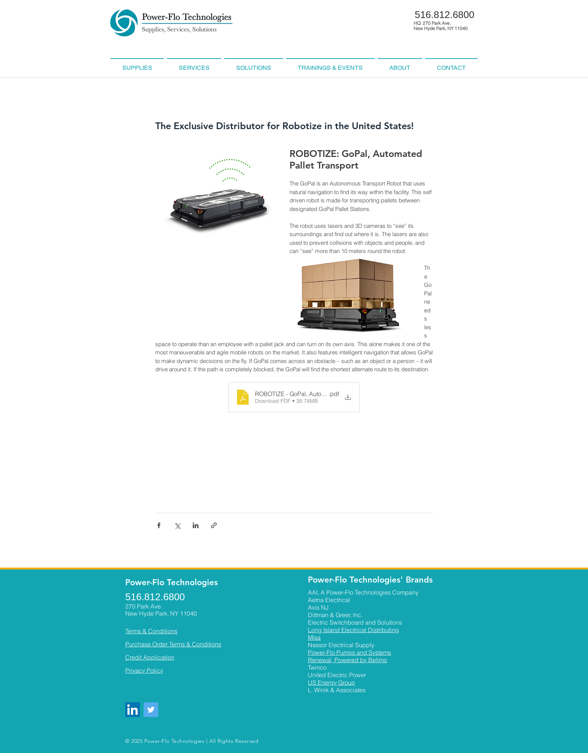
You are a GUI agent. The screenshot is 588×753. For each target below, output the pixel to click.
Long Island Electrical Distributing (353, 630)
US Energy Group (331, 682)
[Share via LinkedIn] (195, 525)
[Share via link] (214, 525)
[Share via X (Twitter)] (177, 525)
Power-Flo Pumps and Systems (349, 652)
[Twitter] (151, 709)
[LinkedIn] (132, 709)
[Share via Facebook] (158, 525)
